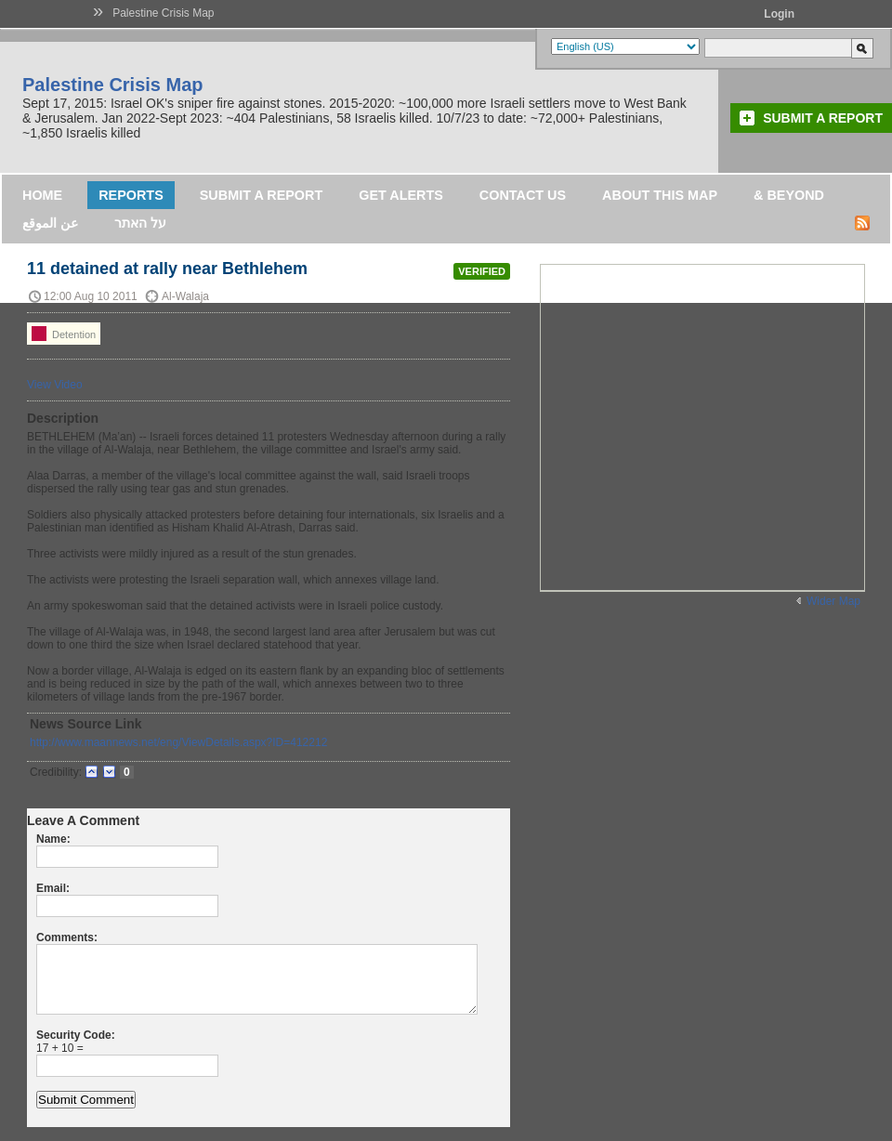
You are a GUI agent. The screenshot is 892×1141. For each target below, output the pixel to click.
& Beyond (789, 195)
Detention (64, 333)
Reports (131, 195)
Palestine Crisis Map (163, 13)
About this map (659, 195)
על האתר (140, 223)
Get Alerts (401, 195)
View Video (55, 384)
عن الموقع (50, 223)
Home (42, 195)
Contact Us (522, 195)
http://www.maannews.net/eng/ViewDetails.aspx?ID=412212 (178, 742)
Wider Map (833, 601)
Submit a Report (823, 118)
